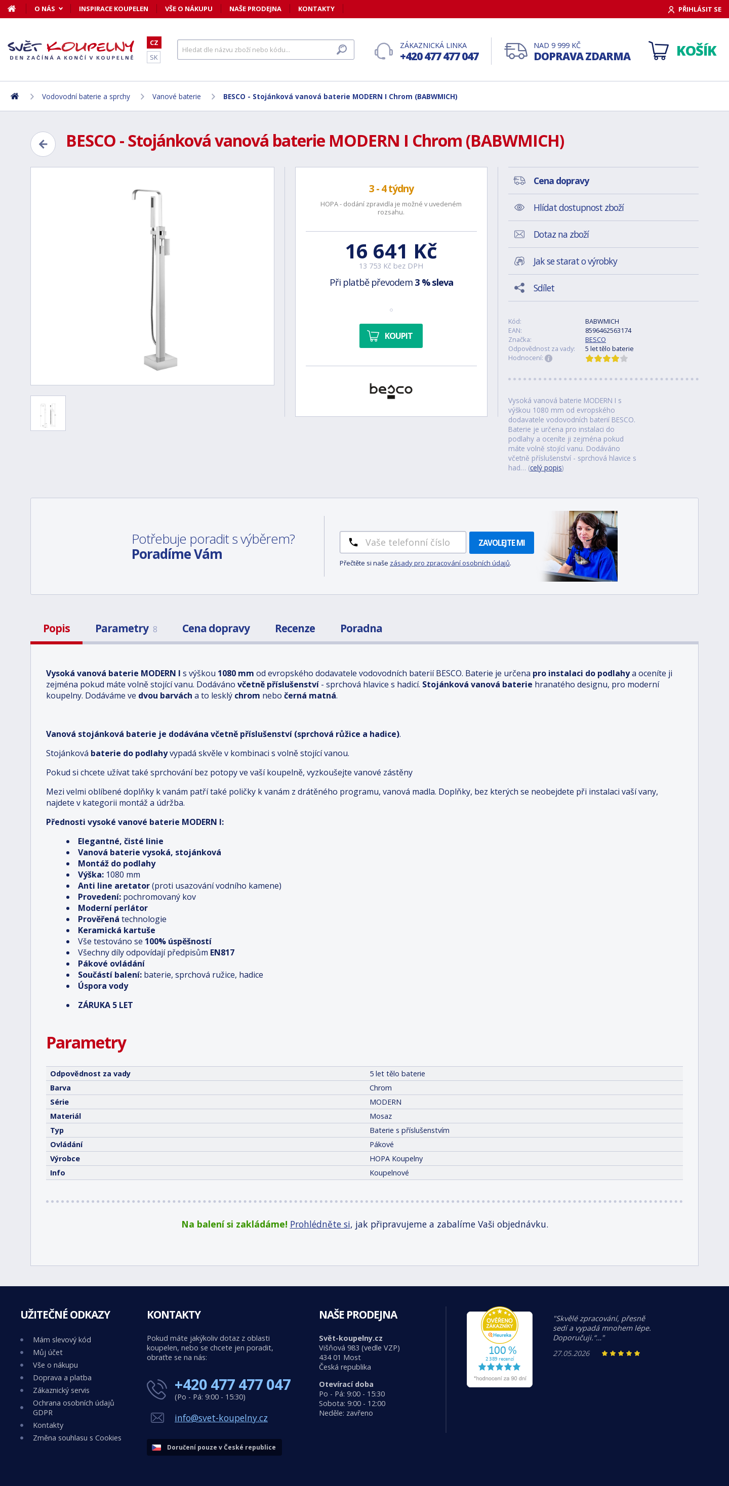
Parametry (126, 628)
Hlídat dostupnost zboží (579, 207)
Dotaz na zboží (561, 234)
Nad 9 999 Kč (582, 51)
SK (153, 57)
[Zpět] (43, 144)
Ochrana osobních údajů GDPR (73, 1407)
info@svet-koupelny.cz (221, 1418)
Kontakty (316, 8)
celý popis (546, 467)
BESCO (595, 339)
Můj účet (48, 1352)
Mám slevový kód (62, 1339)
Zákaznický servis (61, 1390)
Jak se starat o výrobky (575, 261)
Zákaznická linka (439, 51)
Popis (56, 628)
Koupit (399, 335)
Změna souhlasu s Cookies (77, 1438)
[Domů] (17, 9)
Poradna (361, 628)
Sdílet (544, 288)
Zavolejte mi (501, 543)
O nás (44, 8)
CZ (154, 42)
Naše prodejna (255, 8)
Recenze (295, 628)
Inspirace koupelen (113, 8)
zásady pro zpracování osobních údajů (450, 562)
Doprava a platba (62, 1377)
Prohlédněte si (320, 1224)
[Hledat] (265, 49)
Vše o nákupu (189, 8)
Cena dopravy (216, 628)
